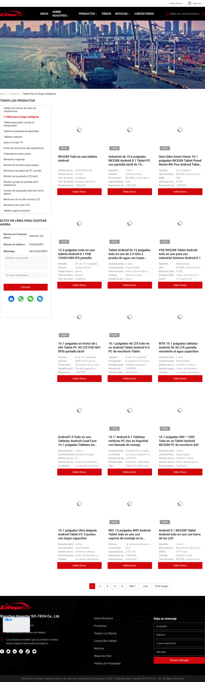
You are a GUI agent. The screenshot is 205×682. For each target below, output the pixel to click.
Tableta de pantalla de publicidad (21, 131)
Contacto (26, 287)
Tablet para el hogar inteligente (22, 116)
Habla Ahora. (79, 191)
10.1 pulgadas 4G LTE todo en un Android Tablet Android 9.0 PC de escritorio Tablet (128, 347)
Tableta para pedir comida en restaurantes (19, 124)
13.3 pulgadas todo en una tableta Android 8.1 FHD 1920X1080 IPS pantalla (76, 254)
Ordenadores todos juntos (17, 153)
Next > (132, 586)
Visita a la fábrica (105, 633)
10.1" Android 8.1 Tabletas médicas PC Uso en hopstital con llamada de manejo (128, 441)
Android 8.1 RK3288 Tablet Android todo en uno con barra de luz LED (180, 534)
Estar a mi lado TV (13, 142)
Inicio (3, 93)
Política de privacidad (107, 663)
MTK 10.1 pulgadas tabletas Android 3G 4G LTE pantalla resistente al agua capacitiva (178, 347)
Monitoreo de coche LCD (17, 205)
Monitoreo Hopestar (14, 159)
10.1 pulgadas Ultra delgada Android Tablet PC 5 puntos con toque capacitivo (77, 534)
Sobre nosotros (103, 618)
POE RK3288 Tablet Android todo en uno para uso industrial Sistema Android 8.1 (180, 254)
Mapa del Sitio (103, 656)
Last (145, 586)
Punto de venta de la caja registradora (24, 148)
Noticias (99, 648)
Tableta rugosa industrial (17, 210)
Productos (14, 93)
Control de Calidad (105, 641)
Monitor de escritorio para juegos (21, 165)
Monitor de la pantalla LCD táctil (20, 176)
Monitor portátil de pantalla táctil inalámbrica (21, 183)
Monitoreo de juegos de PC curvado (22, 170)
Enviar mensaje (179, 660)
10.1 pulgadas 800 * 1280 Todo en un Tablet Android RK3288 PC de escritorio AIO (179, 441)
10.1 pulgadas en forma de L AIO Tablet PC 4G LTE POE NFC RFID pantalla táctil (79, 347)
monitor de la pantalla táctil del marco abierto (24, 192)
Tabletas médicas (13, 136)
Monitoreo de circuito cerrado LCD (22, 199)
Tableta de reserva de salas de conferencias (20, 110)
